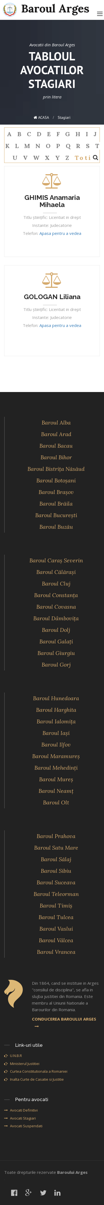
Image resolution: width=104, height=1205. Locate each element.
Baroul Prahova (56, 836)
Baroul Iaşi (56, 732)
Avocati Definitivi (21, 1110)
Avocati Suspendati (23, 1125)
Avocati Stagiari (20, 1118)
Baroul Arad (56, 434)
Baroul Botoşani (56, 480)
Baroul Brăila (56, 503)
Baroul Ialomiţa (56, 721)
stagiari (64, 117)
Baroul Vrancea (56, 951)
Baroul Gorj (56, 664)
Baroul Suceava (56, 882)
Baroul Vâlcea (56, 940)
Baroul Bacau (56, 445)
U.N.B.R (13, 1055)
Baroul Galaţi (56, 641)
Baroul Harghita (56, 709)
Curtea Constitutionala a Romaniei (35, 1071)
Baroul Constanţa (56, 595)
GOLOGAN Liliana (52, 297)
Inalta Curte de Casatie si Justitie (34, 1079)
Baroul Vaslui (56, 928)
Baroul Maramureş (56, 756)
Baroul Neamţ (56, 790)
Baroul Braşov (56, 492)
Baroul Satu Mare (56, 847)
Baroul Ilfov (56, 744)
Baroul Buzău (56, 526)
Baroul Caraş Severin (56, 560)
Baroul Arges (46, 9)
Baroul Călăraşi (56, 571)
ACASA (41, 117)
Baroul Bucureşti (56, 515)
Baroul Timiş (56, 905)
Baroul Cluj (56, 583)
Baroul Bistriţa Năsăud (56, 468)
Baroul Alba (56, 422)
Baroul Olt (56, 802)
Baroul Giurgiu (56, 653)
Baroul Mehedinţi (56, 767)
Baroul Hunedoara (56, 698)
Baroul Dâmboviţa (56, 618)
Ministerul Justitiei (21, 1063)
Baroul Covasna (56, 606)
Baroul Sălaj (56, 859)
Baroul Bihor (56, 457)
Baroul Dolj (56, 629)
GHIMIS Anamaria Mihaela (52, 201)
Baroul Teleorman (56, 893)
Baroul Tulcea (56, 917)
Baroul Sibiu (56, 870)
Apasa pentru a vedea (60, 233)
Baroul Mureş (56, 779)
